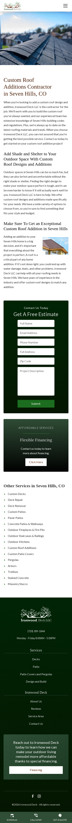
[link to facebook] (33, 796)
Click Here (36, 462)
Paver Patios (15, 517)
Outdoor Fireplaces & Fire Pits (26, 529)
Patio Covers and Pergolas (36, 674)
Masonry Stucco (18, 584)
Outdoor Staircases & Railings (26, 535)
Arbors (12, 565)
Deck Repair (15, 499)
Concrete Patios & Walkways (25, 523)
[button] (63, 5)
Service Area (36, 716)
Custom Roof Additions (22, 547)
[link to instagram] (39, 796)
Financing (36, 770)
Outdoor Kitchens (19, 541)
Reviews (36, 708)
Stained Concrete (18, 577)
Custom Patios (17, 511)
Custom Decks (17, 493)
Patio (36, 666)
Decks (36, 659)
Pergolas (13, 559)
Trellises (13, 571)
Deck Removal (17, 505)
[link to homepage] (12, 6)
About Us (36, 701)
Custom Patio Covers (21, 554)
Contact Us (36, 723)
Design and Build (36, 681)
